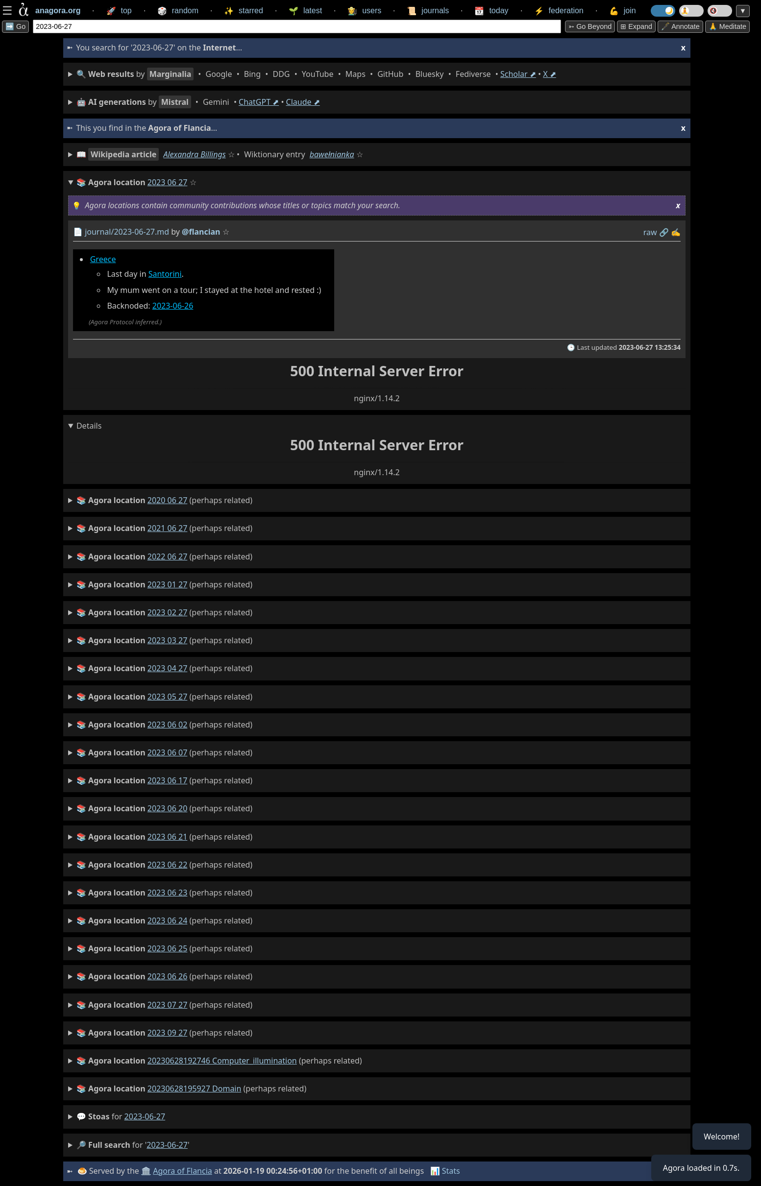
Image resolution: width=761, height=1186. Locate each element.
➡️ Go (15, 26)
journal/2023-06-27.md (127, 231)
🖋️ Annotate (680, 26)
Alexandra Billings (194, 154)
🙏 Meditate (727, 26)
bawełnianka (332, 154)
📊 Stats (445, 1170)
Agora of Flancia (183, 1170)
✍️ (676, 232)
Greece (103, 259)
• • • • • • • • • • (316, 74)
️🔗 (664, 232)
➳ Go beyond (590, 26)
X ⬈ (549, 74)
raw (650, 232)
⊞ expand (636, 26)
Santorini (165, 273)
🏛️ (146, 1170)
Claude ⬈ (303, 102)
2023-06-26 (173, 305)
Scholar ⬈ (518, 74)
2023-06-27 (145, 1116)
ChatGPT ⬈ (259, 102)
